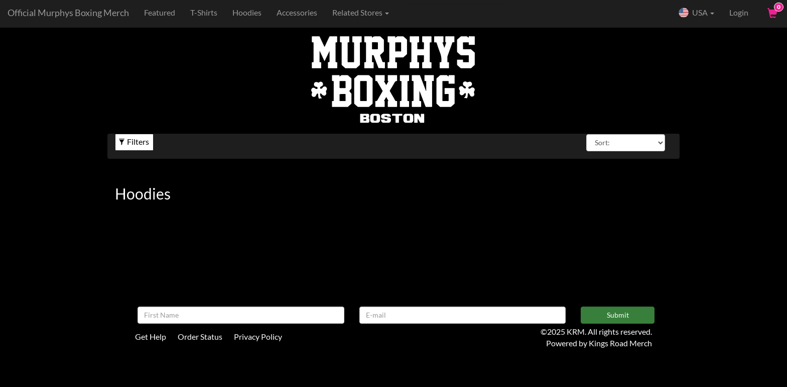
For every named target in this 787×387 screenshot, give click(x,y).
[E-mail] (462, 315)
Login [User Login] (738, 12)
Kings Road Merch (620, 343)
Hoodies (246, 12)
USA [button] (696, 12)
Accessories (297, 12)
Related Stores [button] (360, 12)
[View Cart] (771, 12)
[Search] (454, 12)
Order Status (200, 336)
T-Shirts (203, 12)
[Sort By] (625, 142)
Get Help (150, 336)
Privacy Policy (258, 336)
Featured (159, 12)
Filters (133, 141)
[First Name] (241, 315)
